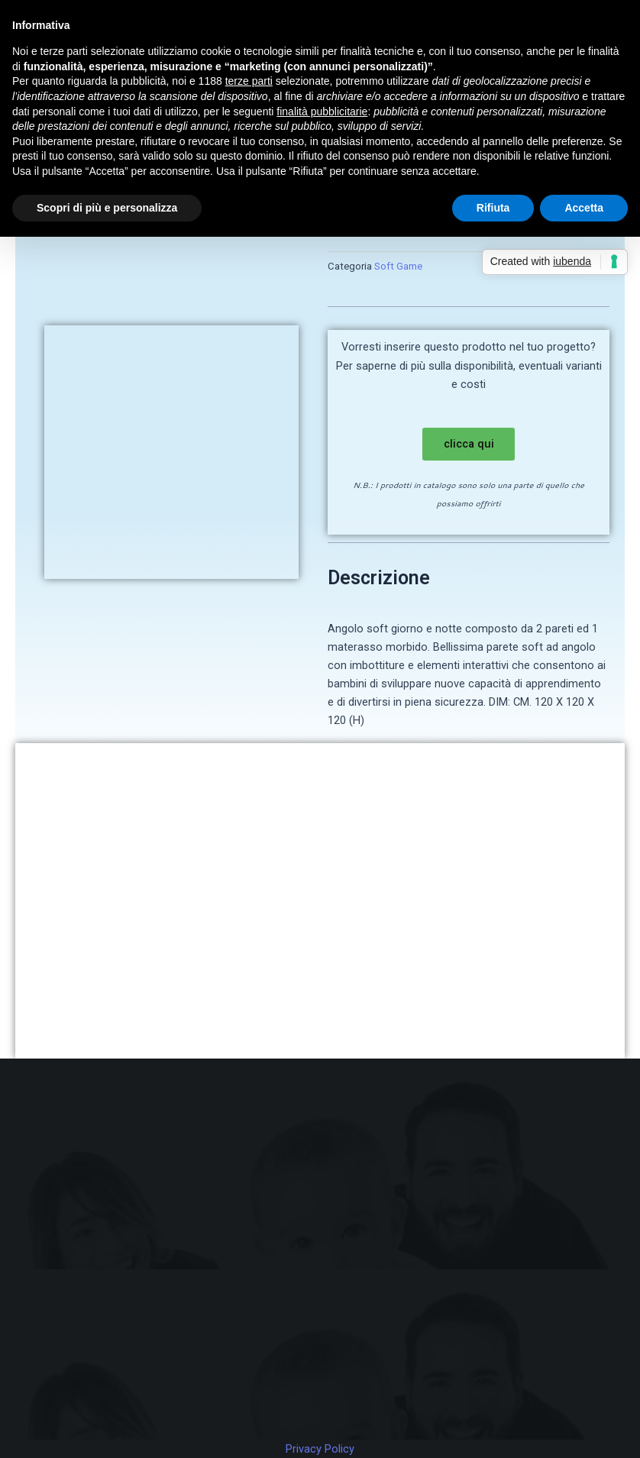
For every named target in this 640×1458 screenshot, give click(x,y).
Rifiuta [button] (493, 208)
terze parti (249, 81)
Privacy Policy (320, 1449)
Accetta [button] (583, 208)
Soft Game (398, 266)
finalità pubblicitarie (321, 111)
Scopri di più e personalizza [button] (107, 208)
